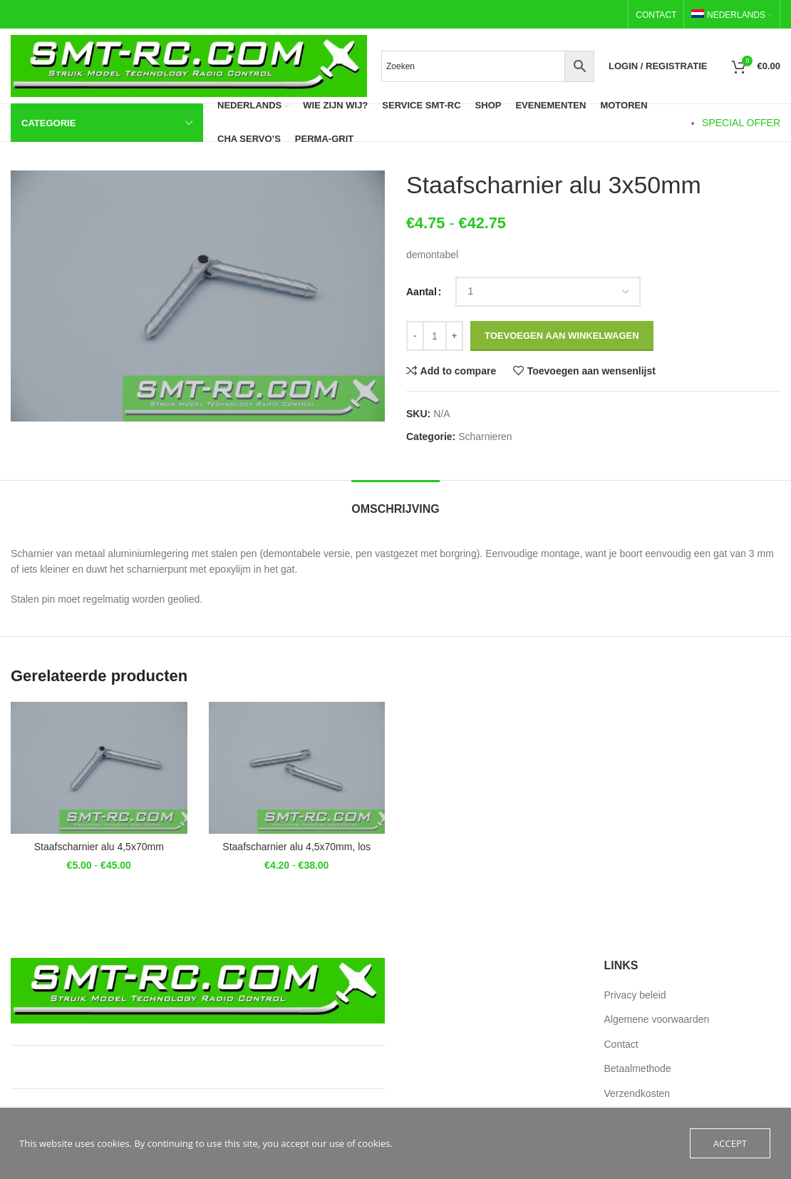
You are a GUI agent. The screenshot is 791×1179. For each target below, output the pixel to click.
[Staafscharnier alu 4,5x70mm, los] (297, 768)
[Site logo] (189, 65)
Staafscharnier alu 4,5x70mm (99, 846)
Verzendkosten (637, 1093)
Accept (730, 1143)
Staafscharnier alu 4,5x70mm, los (296, 846)
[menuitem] (731, 15)
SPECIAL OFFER (741, 122)
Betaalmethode (637, 1068)
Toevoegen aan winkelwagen (562, 335)
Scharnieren (485, 436)
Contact (621, 1044)
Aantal (421, 291)
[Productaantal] (434, 336)
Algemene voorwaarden (657, 1019)
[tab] (395, 502)
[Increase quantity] (454, 336)
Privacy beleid (635, 995)
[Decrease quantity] (415, 336)
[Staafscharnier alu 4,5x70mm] (99, 768)
